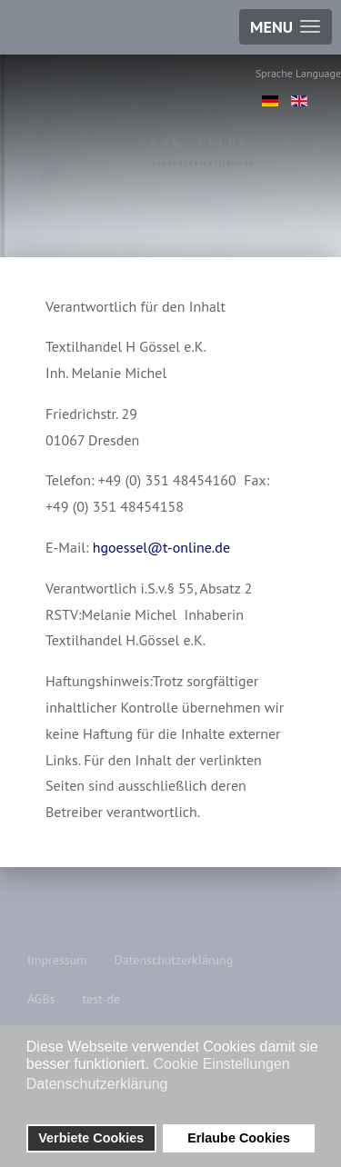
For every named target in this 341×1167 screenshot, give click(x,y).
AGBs (41, 999)
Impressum (57, 960)
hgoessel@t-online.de (161, 547)
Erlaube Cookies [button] (238, 1138)
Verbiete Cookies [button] (91, 1138)
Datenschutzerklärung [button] (97, 1084)
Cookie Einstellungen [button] (221, 1064)
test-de (101, 999)
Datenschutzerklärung (174, 960)
